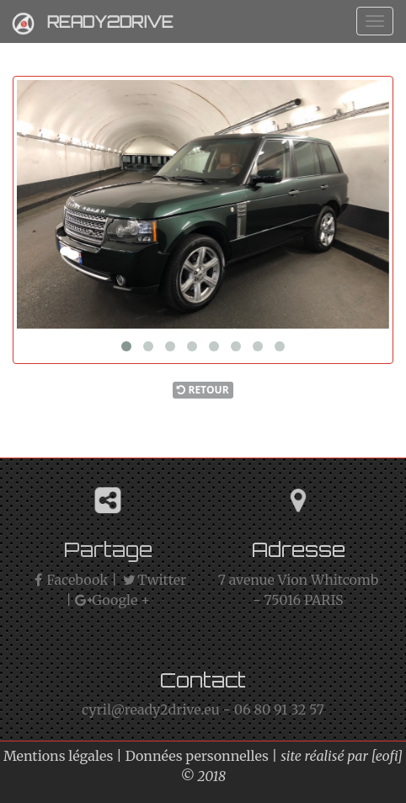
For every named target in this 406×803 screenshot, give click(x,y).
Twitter (153, 579)
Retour (202, 390)
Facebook (69, 579)
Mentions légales (58, 755)
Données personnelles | (203, 755)
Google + (112, 600)
